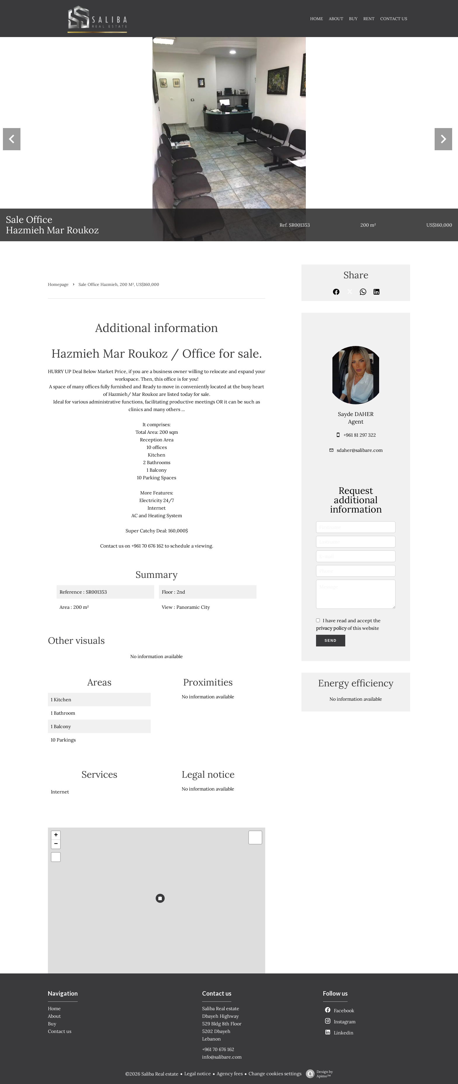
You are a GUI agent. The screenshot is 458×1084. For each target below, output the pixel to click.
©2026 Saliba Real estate (151, 1074)
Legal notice (197, 1073)
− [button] (56, 844)
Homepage (58, 284)
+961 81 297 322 (360, 435)
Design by (318, 1073)
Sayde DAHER (356, 413)
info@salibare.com (222, 1057)
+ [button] (56, 835)
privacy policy (331, 628)
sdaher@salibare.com (360, 450)
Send (330, 641)
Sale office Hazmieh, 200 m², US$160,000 (119, 284)
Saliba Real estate (220, 1008)
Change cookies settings (275, 1073)
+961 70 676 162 (218, 1049)
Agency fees (230, 1073)
